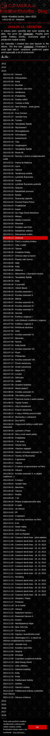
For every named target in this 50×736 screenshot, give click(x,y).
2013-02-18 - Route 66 (13, 152)
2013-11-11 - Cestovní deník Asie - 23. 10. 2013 (24, 573)
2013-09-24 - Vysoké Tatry (15, 484)
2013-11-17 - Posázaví (13, 602)
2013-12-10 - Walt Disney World (17, 662)
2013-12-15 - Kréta (11, 676)
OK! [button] (37, 727)
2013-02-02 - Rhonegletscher (16, 131)
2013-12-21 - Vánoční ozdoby (16, 687)
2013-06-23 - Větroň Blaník (15, 288)
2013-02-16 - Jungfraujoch (15, 145)
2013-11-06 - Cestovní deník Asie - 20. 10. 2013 (24, 562)
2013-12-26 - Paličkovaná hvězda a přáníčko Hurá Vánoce (23, 692)
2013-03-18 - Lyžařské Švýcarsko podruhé (22, 184)
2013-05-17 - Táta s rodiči (14, 245)
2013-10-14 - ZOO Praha (14, 530)
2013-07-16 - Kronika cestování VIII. (19, 360)
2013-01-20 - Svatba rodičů (15, 99)
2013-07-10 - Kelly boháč (14, 345)
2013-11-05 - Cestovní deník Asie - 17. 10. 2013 (24, 552)
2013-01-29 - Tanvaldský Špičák (17, 124)
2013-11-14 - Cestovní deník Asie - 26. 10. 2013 (24, 588)
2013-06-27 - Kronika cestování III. (18, 302)
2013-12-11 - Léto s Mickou (15, 666)
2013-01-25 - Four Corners (15, 113)
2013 (33, 16)
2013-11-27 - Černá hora (14, 631)
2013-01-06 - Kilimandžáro (15, 78)
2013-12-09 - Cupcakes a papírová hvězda (22, 659)
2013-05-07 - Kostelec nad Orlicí (17, 227)
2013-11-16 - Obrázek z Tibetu (16, 598)
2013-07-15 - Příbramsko (14, 356)
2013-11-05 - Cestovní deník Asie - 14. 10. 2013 (24, 541)
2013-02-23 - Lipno (11, 166)
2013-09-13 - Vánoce (12, 463)
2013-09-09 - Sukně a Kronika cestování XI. (22, 452)
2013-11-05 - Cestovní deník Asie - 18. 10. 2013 (24, 555)
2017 (3, 711)
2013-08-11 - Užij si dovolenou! (17, 406)
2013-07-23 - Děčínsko (13, 378)
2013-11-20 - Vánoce (12, 609)
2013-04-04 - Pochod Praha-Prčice (18, 202)
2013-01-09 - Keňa (11, 81)
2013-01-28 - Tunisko (12, 120)
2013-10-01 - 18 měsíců (13, 509)
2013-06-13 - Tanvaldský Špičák (17, 277)
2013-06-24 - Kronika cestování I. (18, 292)
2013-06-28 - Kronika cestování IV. (18, 306)
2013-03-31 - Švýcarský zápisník (17, 198)
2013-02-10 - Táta (11, 142)
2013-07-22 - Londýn (12, 374)
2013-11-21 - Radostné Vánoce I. (18, 613)
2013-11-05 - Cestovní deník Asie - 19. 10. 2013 (24, 559)
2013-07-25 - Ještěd (12, 381)
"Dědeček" (28, 34)
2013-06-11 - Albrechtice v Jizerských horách (23, 274)
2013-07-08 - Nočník (12, 342)
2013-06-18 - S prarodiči (14, 284)
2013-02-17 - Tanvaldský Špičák (17, 149)
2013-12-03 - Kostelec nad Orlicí (17, 648)
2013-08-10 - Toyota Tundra (15, 403)
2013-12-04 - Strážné (12, 651)
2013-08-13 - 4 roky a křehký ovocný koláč (22, 413)
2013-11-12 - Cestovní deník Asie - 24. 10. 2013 (24, 580)
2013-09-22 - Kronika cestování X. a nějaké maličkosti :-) (22, 475)
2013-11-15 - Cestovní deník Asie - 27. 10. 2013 (24, 591)
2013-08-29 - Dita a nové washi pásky (20, 434)
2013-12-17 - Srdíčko (12, 684)
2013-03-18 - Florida (12, 180)
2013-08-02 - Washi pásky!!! (15, 388)
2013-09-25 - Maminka (13, 487)
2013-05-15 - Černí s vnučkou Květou (20, 241)
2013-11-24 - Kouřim (12, 620)
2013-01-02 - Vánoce (12, 74)
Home (4, 16)
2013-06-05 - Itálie (11, 263)
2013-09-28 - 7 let (11, 498)
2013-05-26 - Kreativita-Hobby (16, 252)
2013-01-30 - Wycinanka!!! (15, 127)
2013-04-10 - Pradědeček (14, 206)
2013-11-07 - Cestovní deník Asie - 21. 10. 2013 (24, 566)
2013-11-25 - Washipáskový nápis (18, 623)
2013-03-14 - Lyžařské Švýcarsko (18, 177)
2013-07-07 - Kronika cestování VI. (18, 335)
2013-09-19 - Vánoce (12, 470)
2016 (3, 708)
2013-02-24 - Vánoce (12, 170)
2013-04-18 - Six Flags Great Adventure (21, 213)
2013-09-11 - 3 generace (14, 459)
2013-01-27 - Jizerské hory (15, 117)
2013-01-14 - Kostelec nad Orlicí (17, 89)
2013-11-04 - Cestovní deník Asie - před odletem (25, 537)
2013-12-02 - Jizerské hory (15, 644)
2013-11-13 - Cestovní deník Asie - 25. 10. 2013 (24, 584)
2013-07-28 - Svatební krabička (17, 385)
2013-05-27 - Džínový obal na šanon (19, 256)
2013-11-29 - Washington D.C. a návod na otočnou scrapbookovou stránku (22, 639)
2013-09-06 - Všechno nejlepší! (17, 448)
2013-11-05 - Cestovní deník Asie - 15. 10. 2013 (24, 545)
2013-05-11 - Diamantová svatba (17, 234)
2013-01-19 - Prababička (14, 96)
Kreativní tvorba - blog (23, 11)
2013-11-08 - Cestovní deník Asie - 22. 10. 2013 (24, 570)
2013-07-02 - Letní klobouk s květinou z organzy (24, 320)
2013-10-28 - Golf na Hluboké (16, 534)
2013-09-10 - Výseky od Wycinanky (19, 456)
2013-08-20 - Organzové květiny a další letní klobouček (23, 425)
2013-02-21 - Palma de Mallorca (17, 163)
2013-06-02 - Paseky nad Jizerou (18, 259)
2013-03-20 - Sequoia (13, 188)
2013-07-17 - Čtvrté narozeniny (17, 363)
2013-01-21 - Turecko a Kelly (16, 103)
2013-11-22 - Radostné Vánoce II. (18, 616)
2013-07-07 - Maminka (13, 338)
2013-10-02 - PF (10, 512)
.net (22, 5)
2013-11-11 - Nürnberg (13, 577)
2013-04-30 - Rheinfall (13, 223)
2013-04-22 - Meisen (12, 216)
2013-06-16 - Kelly (11, 281)
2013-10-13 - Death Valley (14, 527)
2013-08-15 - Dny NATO (14, 420)
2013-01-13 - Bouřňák (13, 85)
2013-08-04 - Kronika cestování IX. (18, 392)
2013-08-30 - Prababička (14, 438)
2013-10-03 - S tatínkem (14, 516)
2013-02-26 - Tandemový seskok (17, 173)
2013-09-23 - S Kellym (13, 480)
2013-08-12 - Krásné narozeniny (17, 410)
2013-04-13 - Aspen (12, 209)
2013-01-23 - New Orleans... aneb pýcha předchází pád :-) (21, 108)
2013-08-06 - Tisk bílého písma (17, 395)
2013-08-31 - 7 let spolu (13, 441)
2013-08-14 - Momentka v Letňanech (19, 417)
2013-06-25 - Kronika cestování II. (18, 295)
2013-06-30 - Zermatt (12, 313)
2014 (3, 701)
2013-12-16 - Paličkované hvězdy (18, 680)
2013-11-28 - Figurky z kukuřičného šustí (21, 634)
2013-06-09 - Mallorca (13, 270)
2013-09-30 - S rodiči (12, 505)
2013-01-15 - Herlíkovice (14, 92)
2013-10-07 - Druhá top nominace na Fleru (22, 519)
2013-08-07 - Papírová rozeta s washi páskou (23, 399)
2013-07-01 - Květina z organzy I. (18, 317)
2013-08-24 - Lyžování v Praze (17, 431)
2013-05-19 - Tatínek (12, 249)
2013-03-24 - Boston (12, 195)
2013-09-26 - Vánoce (12, 491)
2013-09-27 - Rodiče (12, 494)
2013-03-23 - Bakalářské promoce (18, 191)
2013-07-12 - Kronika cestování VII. (19, 349)
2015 (3, 704)
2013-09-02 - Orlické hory (14, 445)
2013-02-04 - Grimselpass (14, 135)
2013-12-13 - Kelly (11, 673)
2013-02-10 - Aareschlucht (15, 138)
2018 (3, 715)
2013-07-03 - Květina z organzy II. (18, 324)
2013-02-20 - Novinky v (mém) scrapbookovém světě (24, 157)
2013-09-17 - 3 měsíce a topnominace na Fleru (24, 466)
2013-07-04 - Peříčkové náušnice (18, 327)
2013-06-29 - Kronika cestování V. (18, 309)
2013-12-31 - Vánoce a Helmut (17, 697)
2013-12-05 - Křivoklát (13, 655)
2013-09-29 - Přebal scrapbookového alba (22, 502)
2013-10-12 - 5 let (11, 523)
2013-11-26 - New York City (15, 627)
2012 (3, 67)
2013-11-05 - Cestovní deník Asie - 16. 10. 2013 (24, 548)
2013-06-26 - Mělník (12, 299)
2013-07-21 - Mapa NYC (14, 370)
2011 (3, 63)
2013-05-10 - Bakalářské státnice (18, 231)
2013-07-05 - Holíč (11, 331)
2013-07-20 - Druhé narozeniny (17, 367)
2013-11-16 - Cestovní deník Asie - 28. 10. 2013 (24, 595)
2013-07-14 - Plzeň (11, 352)
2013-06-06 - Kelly (11, 266)
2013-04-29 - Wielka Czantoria (16, 220)
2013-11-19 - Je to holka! (14, 605)
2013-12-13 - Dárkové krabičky (17, 669)
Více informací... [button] (19, 732)
